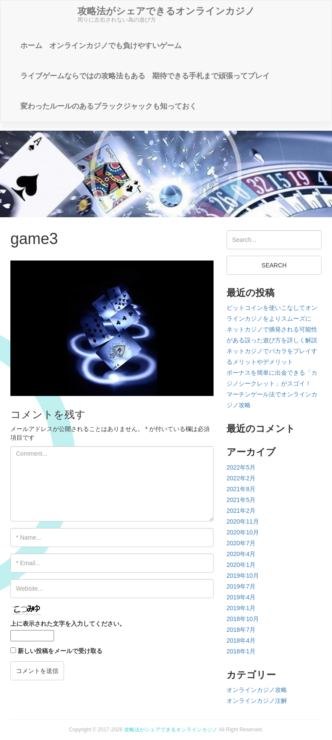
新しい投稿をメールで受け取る (60, 650)
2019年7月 (241, 586)
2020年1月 (241, 564)
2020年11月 (243, 521)
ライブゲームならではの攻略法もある (82, 76)
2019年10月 (243, 575)
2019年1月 (241, 608)
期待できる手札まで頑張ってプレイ (211, 76)
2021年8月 (241, 489)
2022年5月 (241, 467)
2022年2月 (241, 478)
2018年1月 (241, 651)
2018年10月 (243, 618)
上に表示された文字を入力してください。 (67, 623)
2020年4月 (241, 553)
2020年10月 (243, 532)
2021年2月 (241, 510)
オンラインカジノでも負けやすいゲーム (115, 46)
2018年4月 (241, 640)
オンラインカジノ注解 (257, 700)
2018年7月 (241, 629)
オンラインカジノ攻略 (257, 689)
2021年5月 (241, 499)
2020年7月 (241, 543)
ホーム (31, 46)
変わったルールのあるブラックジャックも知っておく (108, 106)
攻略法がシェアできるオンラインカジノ (170, 730)
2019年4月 (241, 597)
